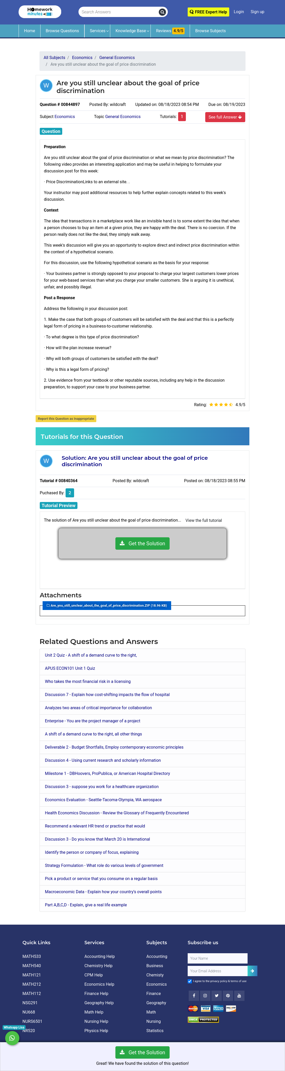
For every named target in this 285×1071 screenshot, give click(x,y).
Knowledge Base (130, 30)
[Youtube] (228, 996)
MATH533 (31, 956)
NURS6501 (32, 1021)
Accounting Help (99, 956)
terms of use (239, 981)
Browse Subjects (210, 30)
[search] (162, 12)
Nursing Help (96, 1021)
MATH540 (31, 965)
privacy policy (218, 981)
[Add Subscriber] (252, 971)
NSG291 (30, 1002)
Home (29, 30)
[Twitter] (216, 996)
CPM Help (93, 975)
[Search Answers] (118, 12)
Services (97, 30)
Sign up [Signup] (257, 11)
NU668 (28, 1012)
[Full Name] (218, 958)
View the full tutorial (204, 520)
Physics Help (96, 1030)
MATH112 (31, 993)
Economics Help (99, 984)
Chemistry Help (98, 965)
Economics (64, 116)
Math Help (93, 1012)
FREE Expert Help (208, 12)
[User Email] (218, 971)
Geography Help (99, 1002)
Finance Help (96, 993)
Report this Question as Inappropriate (66, 419)
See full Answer (225, 117)
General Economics (122, 116)
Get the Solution (142, 543)
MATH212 (31, 984)
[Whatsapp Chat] (12, 1038)
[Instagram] (205, 996)
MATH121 (31, 975)
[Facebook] (194, 996)
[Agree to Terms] (190, 981)
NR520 (28, 1030)
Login (239, 11)
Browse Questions (62, 30)
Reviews (170, 31)
